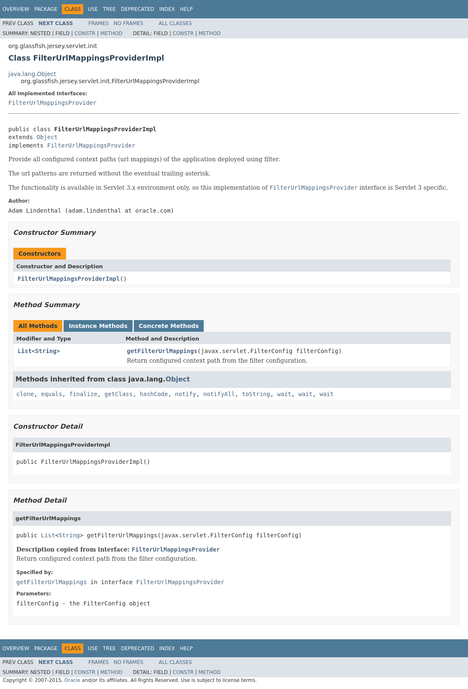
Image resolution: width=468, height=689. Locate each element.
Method (111, 33)
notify (185, 394)
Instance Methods (98, 326)
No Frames (128, 23)
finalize (83, 394)
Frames (98, 23)
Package (45, 9)
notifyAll (219, 394)
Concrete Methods (169, 326)
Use (93, 9)
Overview (16, 9)
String (45, 351)
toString (256, 394)
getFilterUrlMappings (162, 351)
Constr (84, 33)
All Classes (175, 23)
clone (25, 394)
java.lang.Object (32, 74)
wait (284, 394)
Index (167, 9)
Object (47, 137)
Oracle (72, 680)
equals (51, 394)
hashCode (154, 394)
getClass (119, 394)
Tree (109, 9)
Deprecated (137, 9)
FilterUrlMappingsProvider (52, 102)
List (25, 351)
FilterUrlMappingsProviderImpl (69, 278)
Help (186, 9)
